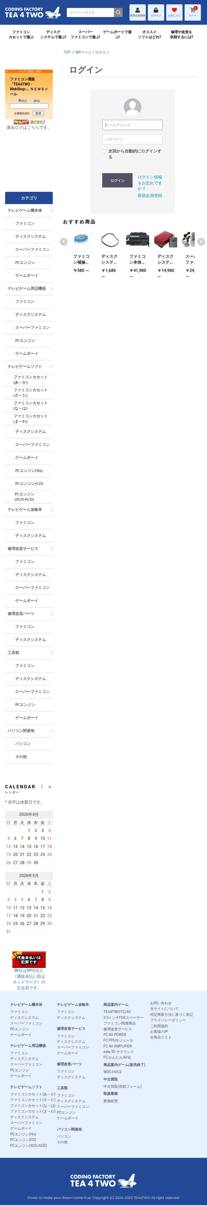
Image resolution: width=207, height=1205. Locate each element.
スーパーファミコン (26, 1023)
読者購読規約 (22, 113)
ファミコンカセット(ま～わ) (33, 1111)
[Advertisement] (29, 166)
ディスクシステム (24, 1018)
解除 (35, 101)
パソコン (64, 1136)
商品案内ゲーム (116, 1005)
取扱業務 (111, 1094)
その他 (62, 1142)
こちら (33, 127)
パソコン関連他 (69, 1129)
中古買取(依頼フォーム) (123, 1086)
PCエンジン (19, 1029)
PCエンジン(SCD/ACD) (28, 1146)
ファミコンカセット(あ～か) (33, 1094)
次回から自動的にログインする (134, 154)
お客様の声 (159, 1032)
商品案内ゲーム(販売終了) (124, 1065)
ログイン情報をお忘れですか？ (150, 183)
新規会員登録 (150, 195)
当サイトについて (164, 1009)
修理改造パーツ (69, 1064)
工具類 (62, 1088)
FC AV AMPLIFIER (118, 1046)
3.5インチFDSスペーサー (124, 1018)
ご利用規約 (159, 1026)
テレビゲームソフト (26, 1087)
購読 (23, 101)
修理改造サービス (71, 1028)
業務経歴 (111, 1101)
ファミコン (19, 1012)
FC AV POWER (115, 1035)
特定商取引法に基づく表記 (171, 1014)
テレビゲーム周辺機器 (28, 1046)
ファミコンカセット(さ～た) (33, 1100)
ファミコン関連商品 (120, 1023)
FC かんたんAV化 (117, 1057)
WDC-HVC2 (112, 1072)
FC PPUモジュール (118, 1040)
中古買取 (111, 1079)
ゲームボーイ (21, 1035)
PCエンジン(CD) (23, 1140)
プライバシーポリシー (168, 1020)
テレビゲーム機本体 (26, 1005)
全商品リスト (161, 1037)
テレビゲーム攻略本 (73, 1005)
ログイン (117, 181)
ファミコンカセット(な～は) (33, 1105)
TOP (66, 52)
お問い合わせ (161, 1003)
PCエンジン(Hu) (23, 1134)
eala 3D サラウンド (119, 1052)
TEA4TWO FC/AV (117, 1012)
